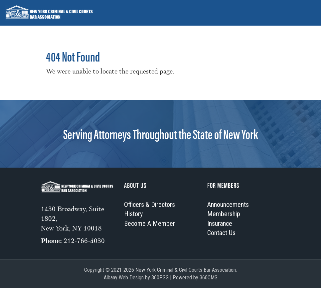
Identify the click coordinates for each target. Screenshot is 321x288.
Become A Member (149, 223)
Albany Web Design (124, 277)
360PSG (160, 277)
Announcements (100, 28)
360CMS (209, 277)
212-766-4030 (84, 240)
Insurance (226, 28)
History (189, 28)
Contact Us (221, 233)
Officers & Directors (38, 28)
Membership (150, 28)
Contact (262, 28)
